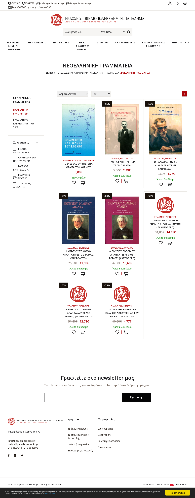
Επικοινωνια (104, 452)
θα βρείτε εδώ (22, 494)
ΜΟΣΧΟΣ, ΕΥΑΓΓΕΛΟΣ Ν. (21, 168)
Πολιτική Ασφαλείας (78, 449)
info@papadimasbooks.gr (102, 3)
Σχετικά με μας (105, 433)
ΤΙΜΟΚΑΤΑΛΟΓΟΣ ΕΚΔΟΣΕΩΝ (149, 44)
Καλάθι (185, 3)
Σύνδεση (170, 3)
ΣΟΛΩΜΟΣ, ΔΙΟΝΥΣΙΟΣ (22, 185)
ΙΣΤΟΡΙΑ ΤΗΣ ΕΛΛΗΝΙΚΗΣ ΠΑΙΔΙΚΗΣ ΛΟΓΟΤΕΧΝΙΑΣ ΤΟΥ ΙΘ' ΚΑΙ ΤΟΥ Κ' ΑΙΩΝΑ (122, 317)
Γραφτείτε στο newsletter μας (97, 382)
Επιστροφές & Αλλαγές (80, 455)
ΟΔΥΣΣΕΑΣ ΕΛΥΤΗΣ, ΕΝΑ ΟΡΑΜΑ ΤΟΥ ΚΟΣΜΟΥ (78, 166)
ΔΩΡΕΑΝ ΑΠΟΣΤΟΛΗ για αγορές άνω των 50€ (37, 7)
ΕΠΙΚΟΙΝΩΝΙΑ (175, 43)
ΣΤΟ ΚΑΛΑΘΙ (82, 184)
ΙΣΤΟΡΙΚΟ (101, 43)
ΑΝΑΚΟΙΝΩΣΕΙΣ (122, 43)
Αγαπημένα (177, 3)
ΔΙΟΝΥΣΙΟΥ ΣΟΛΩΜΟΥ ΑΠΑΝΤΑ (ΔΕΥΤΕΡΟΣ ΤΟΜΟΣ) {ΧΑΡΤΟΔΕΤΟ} (122, 257)
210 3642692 (39, 3)
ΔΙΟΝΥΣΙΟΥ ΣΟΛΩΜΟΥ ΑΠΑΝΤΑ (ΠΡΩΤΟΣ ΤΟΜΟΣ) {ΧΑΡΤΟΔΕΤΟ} (78, 257)
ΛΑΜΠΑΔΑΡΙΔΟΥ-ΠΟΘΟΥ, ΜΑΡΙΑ (25, 160)
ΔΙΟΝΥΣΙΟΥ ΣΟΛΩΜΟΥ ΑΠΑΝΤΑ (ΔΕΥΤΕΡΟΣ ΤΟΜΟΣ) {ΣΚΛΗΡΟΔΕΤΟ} (78, 317)
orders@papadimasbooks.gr (67, 3)
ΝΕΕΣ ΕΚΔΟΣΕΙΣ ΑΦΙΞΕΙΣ (83, 46)
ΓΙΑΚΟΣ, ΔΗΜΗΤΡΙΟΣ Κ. (21, 151)
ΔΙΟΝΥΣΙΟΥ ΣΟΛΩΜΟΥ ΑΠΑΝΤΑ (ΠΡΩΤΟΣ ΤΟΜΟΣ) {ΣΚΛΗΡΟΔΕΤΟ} (165, 226)
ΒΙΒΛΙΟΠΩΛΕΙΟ (40, 43)
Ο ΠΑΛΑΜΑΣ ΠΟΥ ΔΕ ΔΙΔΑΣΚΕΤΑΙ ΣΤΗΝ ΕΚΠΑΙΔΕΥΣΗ (165, 167)
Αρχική (45, 73)
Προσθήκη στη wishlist (74, 184)
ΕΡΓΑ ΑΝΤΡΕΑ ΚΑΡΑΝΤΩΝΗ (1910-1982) (24, 124)
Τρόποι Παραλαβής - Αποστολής (79, 441)
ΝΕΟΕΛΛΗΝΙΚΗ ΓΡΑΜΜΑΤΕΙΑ (105, 73)
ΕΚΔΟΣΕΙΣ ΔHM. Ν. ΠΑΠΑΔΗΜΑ (18, 46)
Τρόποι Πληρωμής (77, 433)
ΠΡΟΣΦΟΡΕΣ (64, 43)
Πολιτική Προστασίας (108, 445)
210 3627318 (19, 3)
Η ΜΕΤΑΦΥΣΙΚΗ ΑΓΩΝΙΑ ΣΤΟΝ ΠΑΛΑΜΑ (122, 165)
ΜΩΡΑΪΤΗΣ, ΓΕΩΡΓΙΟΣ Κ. (22, 177)
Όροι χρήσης (104, 439)
